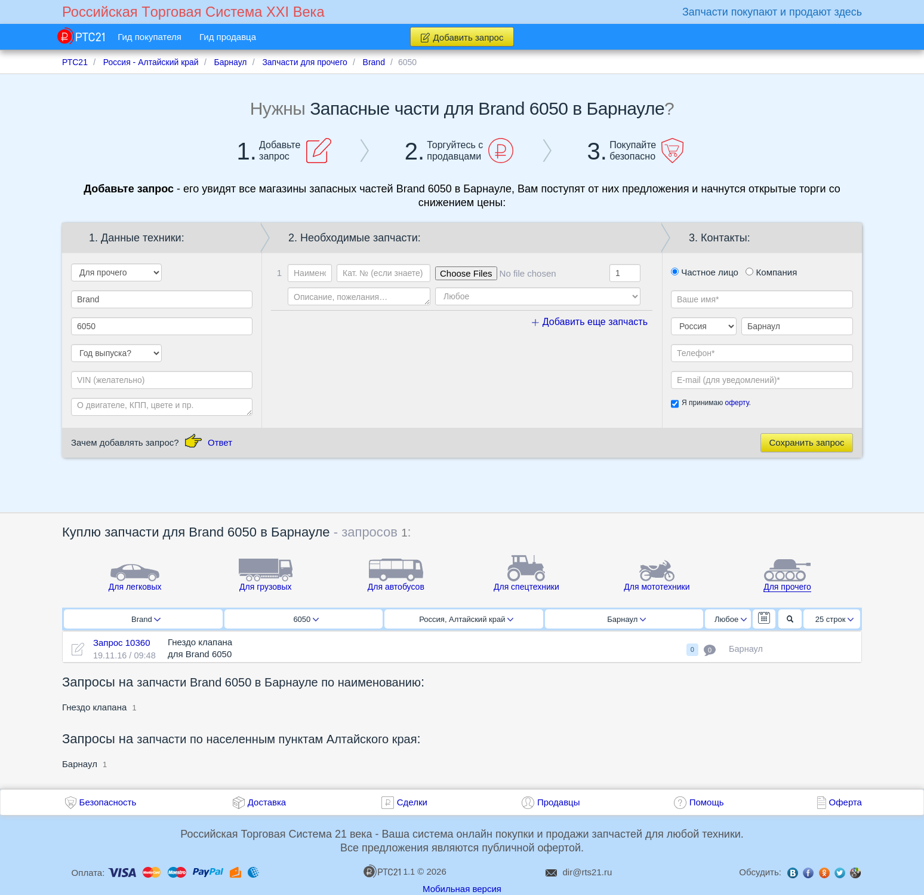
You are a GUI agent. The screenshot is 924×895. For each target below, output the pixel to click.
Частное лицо (704, 272)
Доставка (267, 802)
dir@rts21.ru (587, 872)
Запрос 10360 (121, 642)
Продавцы (558, 802)
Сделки (412, 802)
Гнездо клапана (94, 707)
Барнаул (626, 619)
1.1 (389, 871)
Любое (730, 619)
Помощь (706, 802)
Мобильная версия (462, 889)
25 (834, 619)
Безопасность (108, 802)
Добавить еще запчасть (590, 322)
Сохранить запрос (806, 442)
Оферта (845, 802)
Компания (771, 272)
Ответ (220, 442)
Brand (146, 619)
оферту (737, 403)
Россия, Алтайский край (466, 619)
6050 (306, 619)
